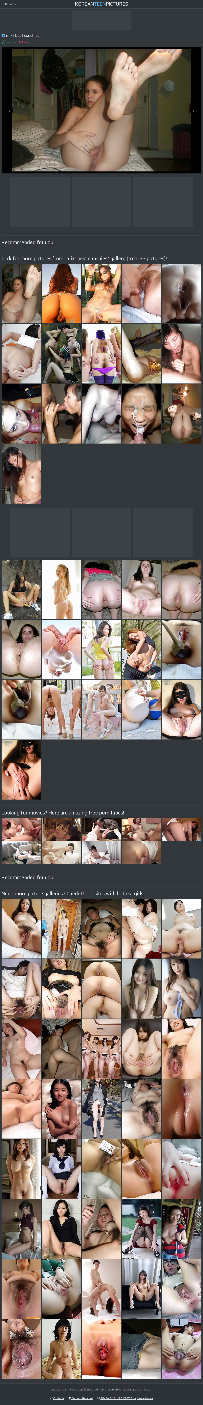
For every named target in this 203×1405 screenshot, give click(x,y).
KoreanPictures (101, 4)
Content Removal (81, 1398)
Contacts (57, 1398)
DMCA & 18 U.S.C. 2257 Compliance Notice (125, 1398)
